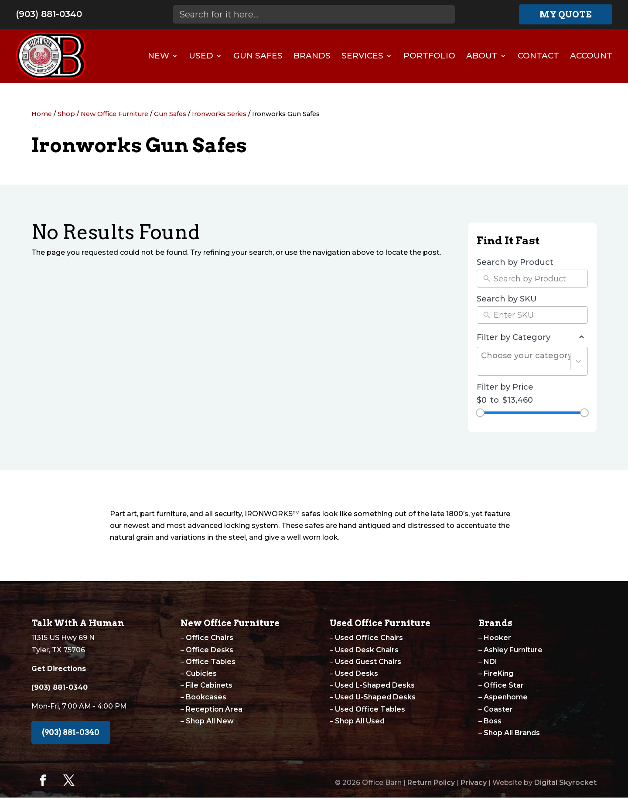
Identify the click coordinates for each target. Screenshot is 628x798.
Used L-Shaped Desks (375, 685)
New (158, 56)
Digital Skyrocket (565, 782)
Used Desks (356, 673)
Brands (312, 56)
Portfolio (429, 56)
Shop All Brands (512, 733)
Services (362, 56)
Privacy (474, 782)
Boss (493, 721)
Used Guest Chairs (368, 662)
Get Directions (58, 668)
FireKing (498, 673)
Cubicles (201, 673)
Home (41, 114)
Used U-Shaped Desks (375, 697)
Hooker (497, 638)
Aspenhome (506, 697)
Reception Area (214, 709)
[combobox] (525, 361)
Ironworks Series (219, 114)
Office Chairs (209, 638)
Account (591, 56)
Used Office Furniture (380, 623)
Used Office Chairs (369, 638)
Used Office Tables (370, 709)
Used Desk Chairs (367, 650)
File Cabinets (209, 685)
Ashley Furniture (513, 650)
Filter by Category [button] (532, 337)
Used (201, 56)
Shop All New (210, 721)
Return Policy (431, 782)
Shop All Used (360, 721)
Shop (66, 114)
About (482, 56)
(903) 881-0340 (49, 14)
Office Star (504, 685)
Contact (538, 56)
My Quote (565, 14)
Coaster (498, 709)
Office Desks (209, 650)
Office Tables (211, 662)
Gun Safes (258, 56)
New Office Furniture (114, 114)
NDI (490, 662)
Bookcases (206, 697)
